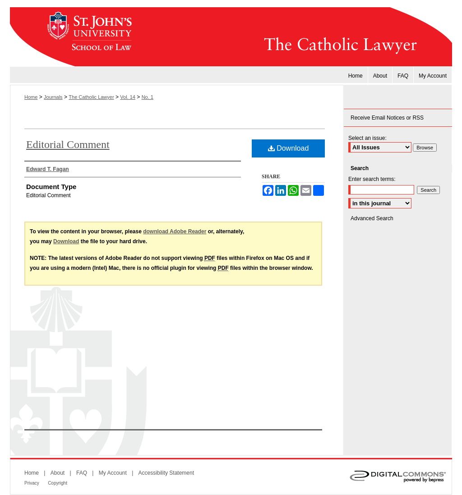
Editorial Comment (68, 144)
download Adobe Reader (174, 231)
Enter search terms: (372, 179)
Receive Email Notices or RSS (387, 118)
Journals (53, 97)
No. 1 (147, 97)
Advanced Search (372, 218)
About (58, 473)
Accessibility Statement (166, 473)
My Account (113, 473)
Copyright (57, 483)
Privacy (31, 483)
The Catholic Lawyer (296, 37)
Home (30, 97)
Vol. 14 (127, 97)
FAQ (81, 473)
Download (288, 148)
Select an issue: (367, 138)
